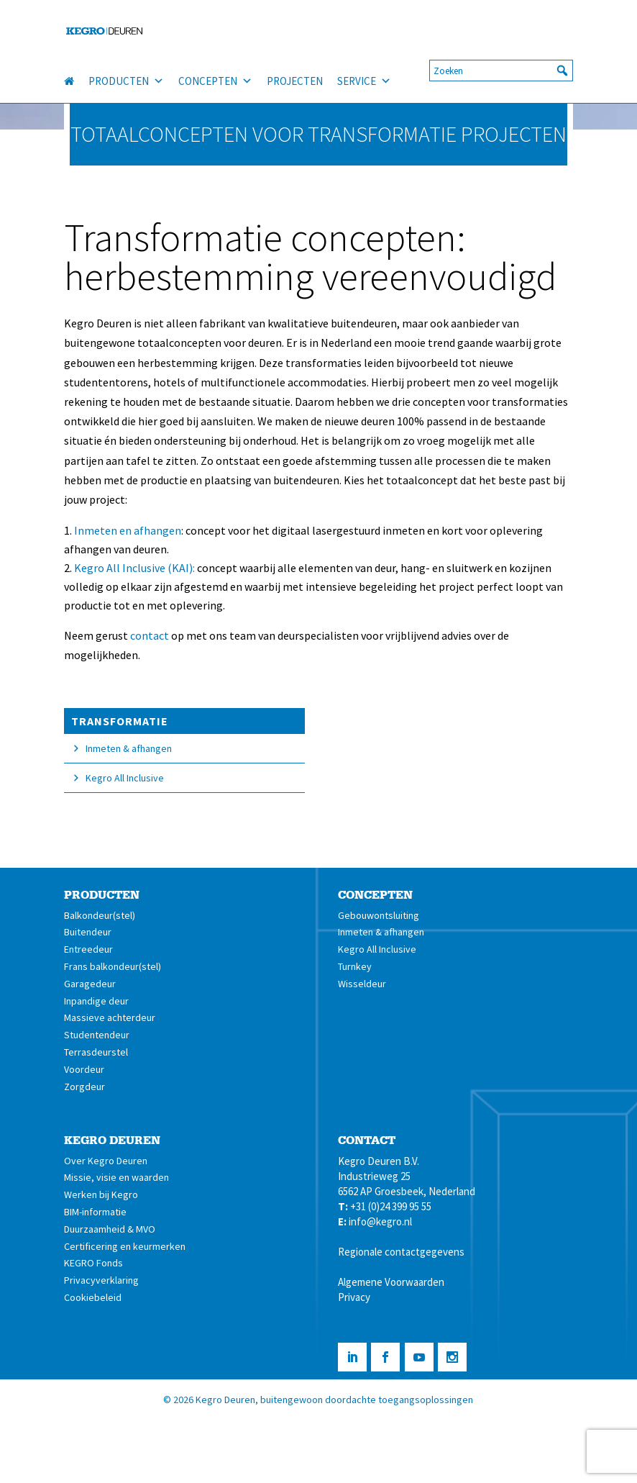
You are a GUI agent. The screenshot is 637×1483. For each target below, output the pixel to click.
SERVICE (364, 81)
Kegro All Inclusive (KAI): (134, 568)
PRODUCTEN (126, 81)
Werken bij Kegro (101, 1194)
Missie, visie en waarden (116, 1177)
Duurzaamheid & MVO (109, 1229)
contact (149, 635)
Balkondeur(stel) (99, 915)
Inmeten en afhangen (127, 530)
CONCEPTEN (215, 81)
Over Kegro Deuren (105, 1160)
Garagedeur (90, 983)
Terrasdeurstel (96, 1052)
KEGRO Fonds (93, 1262)
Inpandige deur (96, 1000)
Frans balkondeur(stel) (112, 966)
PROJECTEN (295, 81)
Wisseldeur (362, 983)
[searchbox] (501, 70)
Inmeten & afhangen (129, 748)
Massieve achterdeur (109, 1017)
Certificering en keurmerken (124, 1246)
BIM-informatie (95, 1211)
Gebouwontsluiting (378, 915)
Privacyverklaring (101, 1280)
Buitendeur (87, 931)
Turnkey (355, 966)
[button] (562, 70)
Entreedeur (88, 949)
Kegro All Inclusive (125, 777)
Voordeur (84, 1069)
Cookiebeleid (93, 1297)
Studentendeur (96, 1034)
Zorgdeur (84, 1086)
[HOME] (76, 81)
